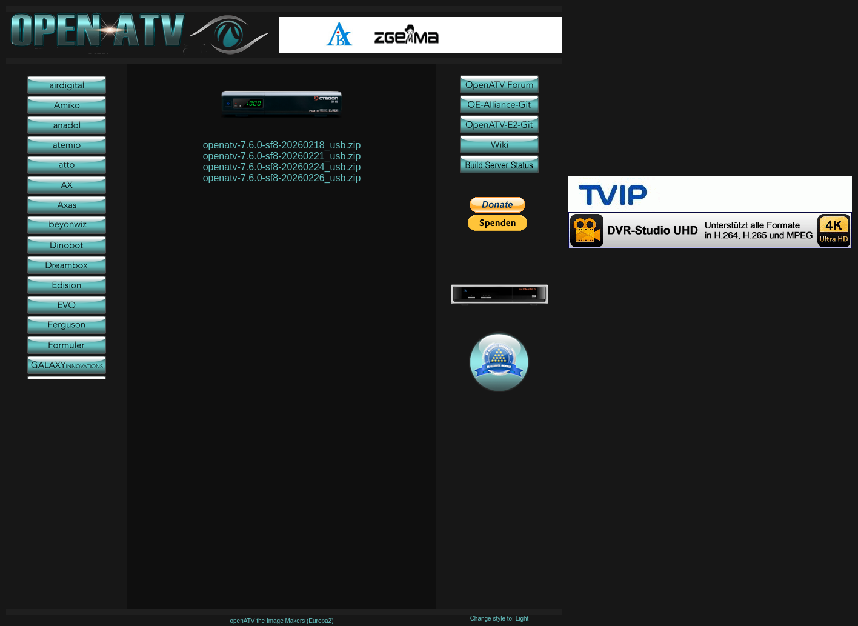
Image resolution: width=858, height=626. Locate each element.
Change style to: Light (499, 618)
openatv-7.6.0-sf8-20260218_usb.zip (282, 145)
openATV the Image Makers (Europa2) (281, 621)
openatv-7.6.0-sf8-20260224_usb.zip (282, 167)
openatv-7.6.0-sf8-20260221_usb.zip (282, 156)
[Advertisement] (710, 91)
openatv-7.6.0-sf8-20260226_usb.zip (282, 178)
